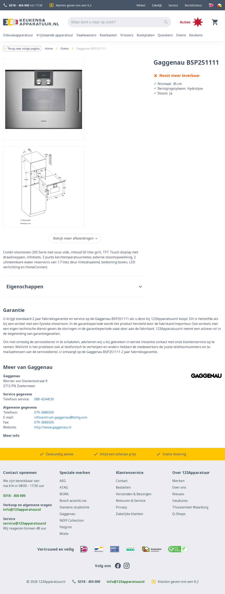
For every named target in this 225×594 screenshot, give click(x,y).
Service (173, 5)
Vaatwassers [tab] (86, 35)
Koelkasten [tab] (108, 35)
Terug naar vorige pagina (21, 49)
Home (49, 48)
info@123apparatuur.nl (22, 509)
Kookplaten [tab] (145, 35)
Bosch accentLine (73, 500)
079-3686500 (44, 412)
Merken (178, 480)
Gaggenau (67, 514)
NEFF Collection (72, 520)
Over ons (179, 487)
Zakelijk (157, 5)
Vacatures (180, 500)
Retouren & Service (130, 500)
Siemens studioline (74, 507)
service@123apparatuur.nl (24, 523)
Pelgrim (66, 527)
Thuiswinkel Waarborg (190, 507)
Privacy (121, 507)
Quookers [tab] (165, 35)
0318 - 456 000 (14, 495)
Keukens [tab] (196, 35)
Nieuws (178, 494)
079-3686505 (44, 422)
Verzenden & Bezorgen (133, 494)
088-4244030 (44, 399)
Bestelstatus (193, 5)
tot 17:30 (22, 5)
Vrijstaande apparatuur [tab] (54, 35)
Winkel (140, 5)
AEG (63, 480)
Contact (122, 480)
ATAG (64, 487)
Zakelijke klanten (129, 514)
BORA (64, 494)
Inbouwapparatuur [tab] (18, 35)
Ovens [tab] (181, 35)
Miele (64, 533)
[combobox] (119, 22)
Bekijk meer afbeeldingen (75, 238)
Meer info (11, 435)
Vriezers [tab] (126, 35)
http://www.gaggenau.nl (52, 427)
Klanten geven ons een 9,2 (70, 5)
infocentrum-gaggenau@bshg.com (60, 417)
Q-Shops (179, 514)
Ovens (64, 48)
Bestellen (123, 487)
